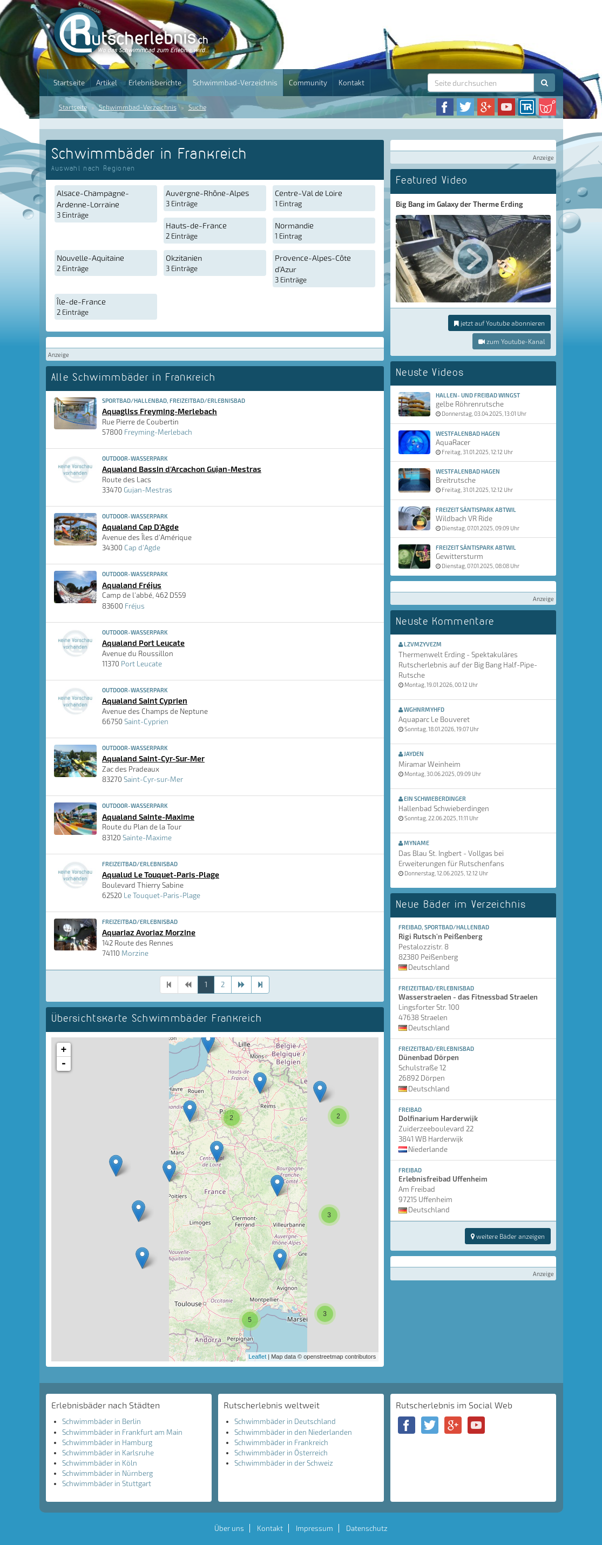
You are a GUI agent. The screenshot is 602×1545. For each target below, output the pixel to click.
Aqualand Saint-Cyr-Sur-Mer (153, 758)
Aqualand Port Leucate (143, 642)
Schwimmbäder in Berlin (101, 1421)
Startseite (69, 82)
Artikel (106, 82)
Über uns (229, 1528)
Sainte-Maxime (147, 837)
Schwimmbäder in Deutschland (285, 1421)
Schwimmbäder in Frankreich (281, 1442)
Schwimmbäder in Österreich (281, 1452)
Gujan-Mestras (148, 489)
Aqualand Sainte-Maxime (148, 816)
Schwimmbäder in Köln (99, 1463)
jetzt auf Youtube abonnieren (499, 323)
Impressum (314, 1528)
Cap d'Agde (142, 547)
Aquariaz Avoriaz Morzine (148, 932)
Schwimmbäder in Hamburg (107, 1442)
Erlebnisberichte (154, 82)
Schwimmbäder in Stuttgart (106, 1483)
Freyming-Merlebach (158, 432)
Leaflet (257, 1356)
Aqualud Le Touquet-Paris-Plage (160, 874)
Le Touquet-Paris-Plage (162, 895)
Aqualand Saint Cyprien (144, 700)
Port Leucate (141, 663)
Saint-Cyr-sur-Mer (153, 779)
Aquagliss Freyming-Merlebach (159, 411)
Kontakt (351, 82)
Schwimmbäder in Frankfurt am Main (122, 1432)
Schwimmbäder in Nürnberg (107, 1473)
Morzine (134, 953)
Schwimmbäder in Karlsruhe (108, 1452)
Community (308, 82)
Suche (197, 107)
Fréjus (135, 606)
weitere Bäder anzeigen (508, 1236)
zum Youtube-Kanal (511, 341)
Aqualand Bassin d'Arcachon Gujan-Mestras (181, 469)
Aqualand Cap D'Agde (140, 526)
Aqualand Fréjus (131, 585)
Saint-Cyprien (146, 721)
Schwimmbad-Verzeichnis (235, 82)
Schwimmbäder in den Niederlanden (293, 1432)
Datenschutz (367, 1528)
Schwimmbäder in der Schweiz (283, 1463)
